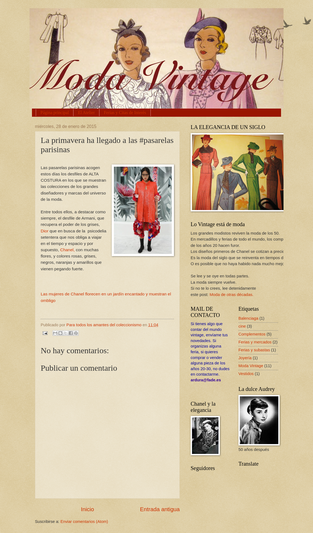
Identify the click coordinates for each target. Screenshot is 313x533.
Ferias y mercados (254, 342)
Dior (44, 231)
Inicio (87, 509)
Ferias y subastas (254, 350)
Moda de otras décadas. (231, 294)
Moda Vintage (250, 366)
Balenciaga (248, 318)
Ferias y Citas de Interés (125, 112)
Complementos (251, 334)
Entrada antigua (160, 509)
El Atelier (86, 112)
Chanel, (68, 249)
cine (242, 326)
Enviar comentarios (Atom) (84, 521)
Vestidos (246, 374)
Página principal (54, 112)
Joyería (245, 358)
